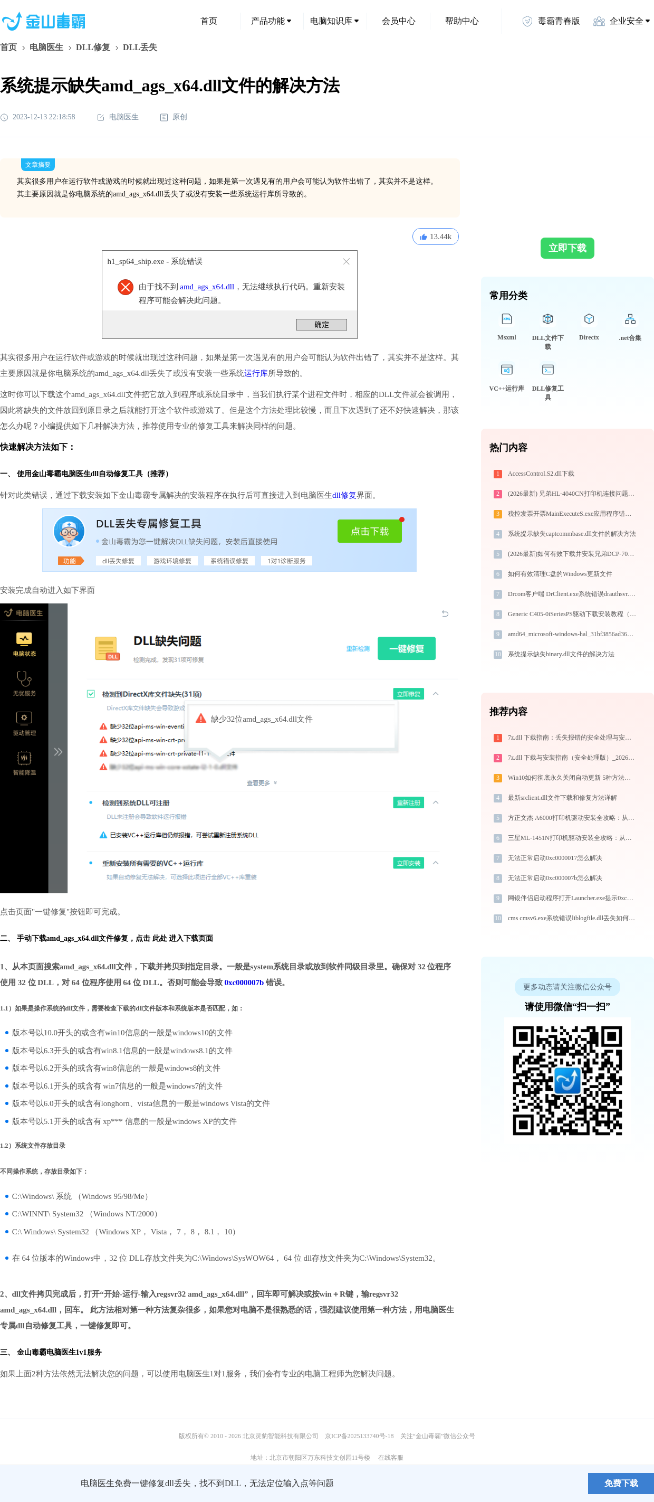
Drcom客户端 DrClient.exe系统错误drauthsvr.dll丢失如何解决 (573, 594)
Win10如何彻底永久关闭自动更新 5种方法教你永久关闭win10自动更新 (573, 777)
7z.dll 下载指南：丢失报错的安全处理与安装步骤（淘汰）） (573, 737)
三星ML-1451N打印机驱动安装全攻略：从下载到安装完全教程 (573, 838)
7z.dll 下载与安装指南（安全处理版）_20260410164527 (573, 757)
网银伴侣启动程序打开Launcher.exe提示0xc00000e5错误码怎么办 (573, 898)
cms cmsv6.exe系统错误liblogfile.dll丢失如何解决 (573, 918)
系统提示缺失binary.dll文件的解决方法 (561, 654)
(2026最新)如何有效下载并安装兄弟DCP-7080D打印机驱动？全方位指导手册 (573, 554)
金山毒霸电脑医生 (46, 1352)
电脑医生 (46, 47)
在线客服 (390, 1457)
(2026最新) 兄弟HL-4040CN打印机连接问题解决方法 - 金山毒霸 (573, 493)
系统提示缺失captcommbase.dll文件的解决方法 (572, 533)
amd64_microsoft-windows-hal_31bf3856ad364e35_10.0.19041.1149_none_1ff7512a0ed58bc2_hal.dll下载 (573, 634)
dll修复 (344, 495)
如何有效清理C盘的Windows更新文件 (560, 574)
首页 (208, 20)
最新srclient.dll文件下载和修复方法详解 (562, 797)
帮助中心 (462, 20)
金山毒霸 (36, 1483)
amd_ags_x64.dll (207, 286)
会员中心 (399, 20)
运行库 (256, 373)
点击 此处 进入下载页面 (174, 938)
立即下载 (567, 248)
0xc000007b (244, 982)
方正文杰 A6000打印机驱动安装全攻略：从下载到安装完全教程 (573, 817)
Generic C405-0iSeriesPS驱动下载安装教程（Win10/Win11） (573, 614)
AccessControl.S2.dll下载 (541, 473)
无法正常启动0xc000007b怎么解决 (555, 878)
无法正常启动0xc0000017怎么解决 (555, 858)
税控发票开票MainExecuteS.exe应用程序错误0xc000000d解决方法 (573, 513)
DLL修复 (93, 47)
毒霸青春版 (550, 21)
